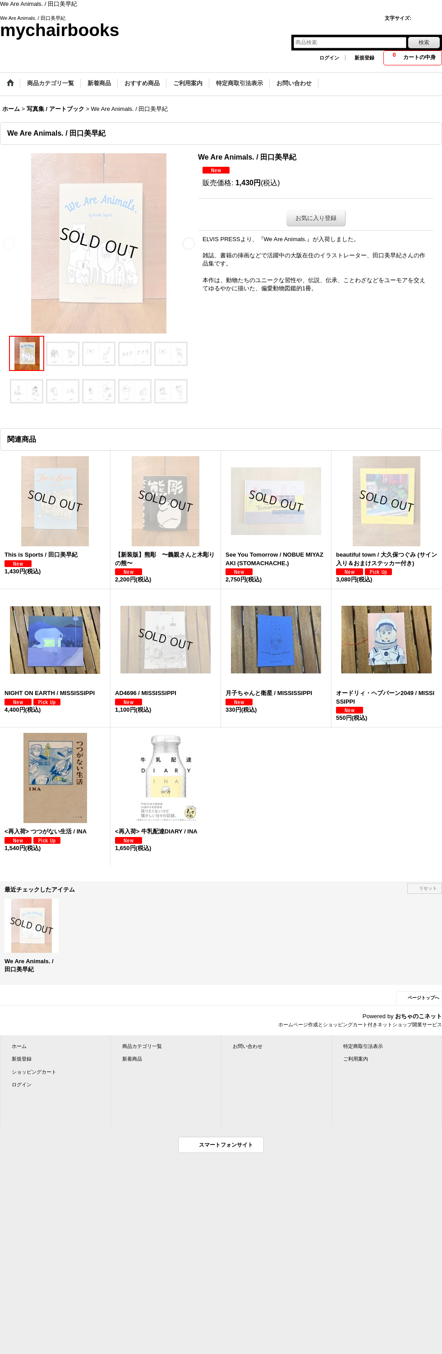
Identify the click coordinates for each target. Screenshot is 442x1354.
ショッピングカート (34, 1072)
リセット (428, 888)
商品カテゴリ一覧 (142, 1046)
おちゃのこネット (418, 1016)
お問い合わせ (247, 1046)
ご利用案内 (355, 1058)
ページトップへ (423, 997)
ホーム (19, 1046)
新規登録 (364, 57)
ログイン (329, 57)
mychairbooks (59, 30)
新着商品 (132, 1058)
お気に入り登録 (315, 218)
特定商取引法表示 (363, 1046)
